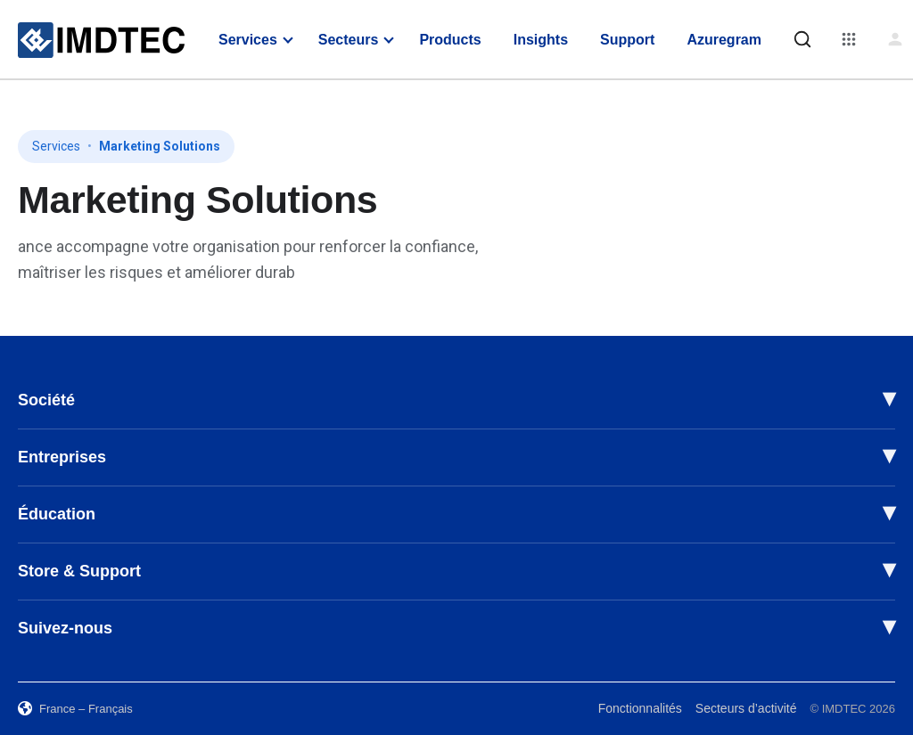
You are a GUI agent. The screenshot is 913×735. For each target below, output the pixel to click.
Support (627, 39)
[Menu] (849, 39)
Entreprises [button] (62, 457)
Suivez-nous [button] (65, 628)
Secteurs (348, 39)
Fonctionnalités (640, 708)
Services (247, 39)
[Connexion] (895, 39)
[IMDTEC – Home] (101, 40)
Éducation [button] (56, 514)
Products (450, 39)
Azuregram (724, 39)
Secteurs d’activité (746, 708)
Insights (541, 39)
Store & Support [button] (79, 571)
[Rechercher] (802, 39)
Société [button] (46, 400)
